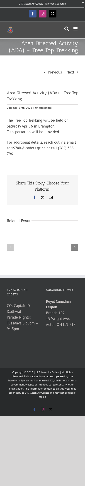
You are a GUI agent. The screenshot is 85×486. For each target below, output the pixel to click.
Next (70, 72)
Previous (55, 72)
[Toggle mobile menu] (75, 28)
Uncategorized (43, 107)
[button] (10, 247)
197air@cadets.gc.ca (28, 147)
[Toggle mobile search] (66, 28)
